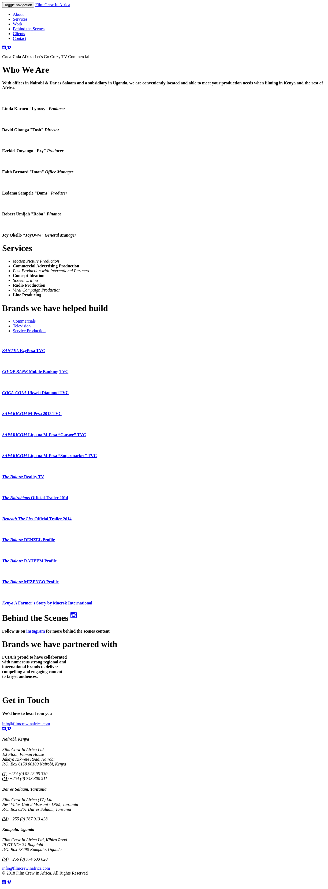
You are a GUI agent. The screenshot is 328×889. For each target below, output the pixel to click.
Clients (19, 33)
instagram (35, 631)
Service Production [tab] (29, 330)
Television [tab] (22, 326)
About (18, 14)
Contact (19, 38)
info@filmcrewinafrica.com (26, 724)
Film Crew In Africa (52, 4)
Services (20, 19)
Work (17, 24)
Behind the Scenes (28, 29)
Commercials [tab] (24, 321)
